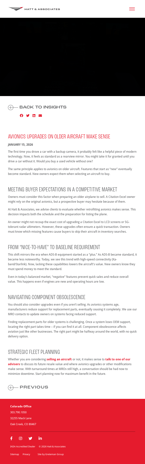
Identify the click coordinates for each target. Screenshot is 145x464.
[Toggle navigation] (132, 9)
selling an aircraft (59, 359)
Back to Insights (37, 107)
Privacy (26, 454)
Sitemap (14, 454)
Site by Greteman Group (51, 454)
